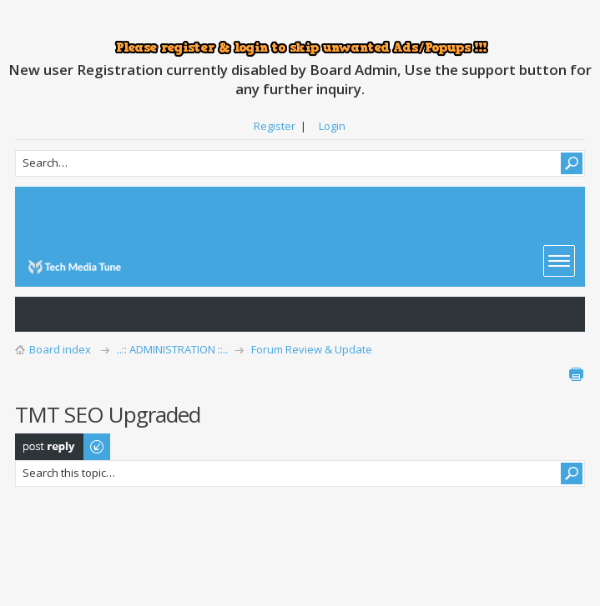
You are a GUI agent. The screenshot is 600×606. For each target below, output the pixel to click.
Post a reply (63, 446)
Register (274, 125)
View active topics (70, 314)
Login (332, 125)
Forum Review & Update (311, 349)
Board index (60, 349)
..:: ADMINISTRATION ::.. (172, 349)
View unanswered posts (36, 314)
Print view (576, 374)
